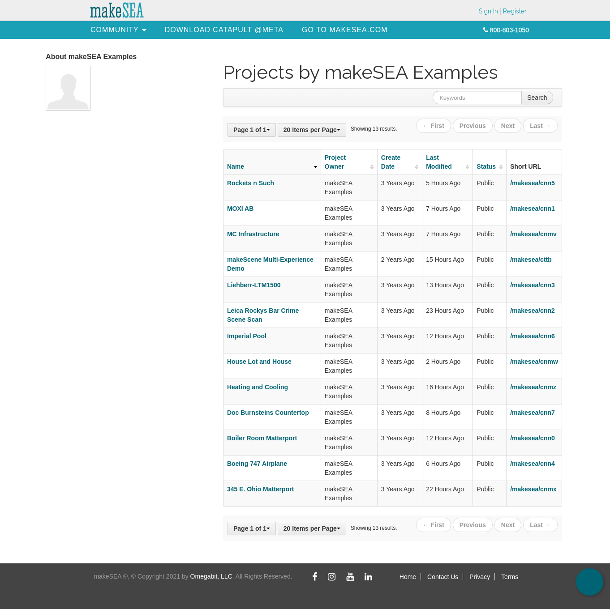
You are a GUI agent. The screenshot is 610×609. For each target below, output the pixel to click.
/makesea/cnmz (533, 387)
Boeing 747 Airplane (257, 463)
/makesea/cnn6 (532, 336)
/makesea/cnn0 (532, 438)
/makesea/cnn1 (532, 208)
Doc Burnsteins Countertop (268, 412)
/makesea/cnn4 (532, 463)
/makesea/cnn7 (532, 412)
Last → (540, 125)
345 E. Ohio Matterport (260, 489)
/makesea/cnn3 (532, 285)
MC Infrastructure (253, 234)
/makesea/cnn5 (532, 183)
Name (235, 166)
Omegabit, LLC (211, 576)
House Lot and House (259, 361)
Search (537, 97)
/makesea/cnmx (533, 489)
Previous (473, 125)
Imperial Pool (246, 336)
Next (508, 125)
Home (408, 576)
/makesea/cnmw (534, 361)
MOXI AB (240, 208)
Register (515, 11)
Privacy (479, 576)
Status (486, 166)
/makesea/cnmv (533, 234)
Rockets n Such (250, 183)
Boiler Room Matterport (262, 438)
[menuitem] (114, 30)
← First (433, 125)
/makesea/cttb (531, 259)
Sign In (488, 11)
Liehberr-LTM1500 (254, 285)
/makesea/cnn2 (532, 310)
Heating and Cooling (257, 387)
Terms (509, 576)
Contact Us (442, 576)
